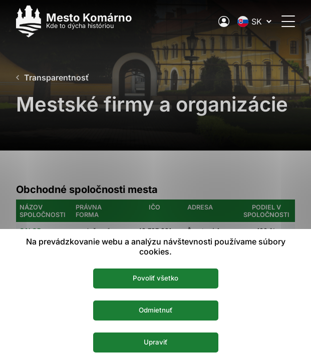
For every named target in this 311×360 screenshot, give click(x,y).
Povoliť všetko (155, 278)
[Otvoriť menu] (288, 21)
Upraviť (155, 342)
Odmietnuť (155, 310)
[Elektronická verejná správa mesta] (223, 21)
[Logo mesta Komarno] (74, 21)
